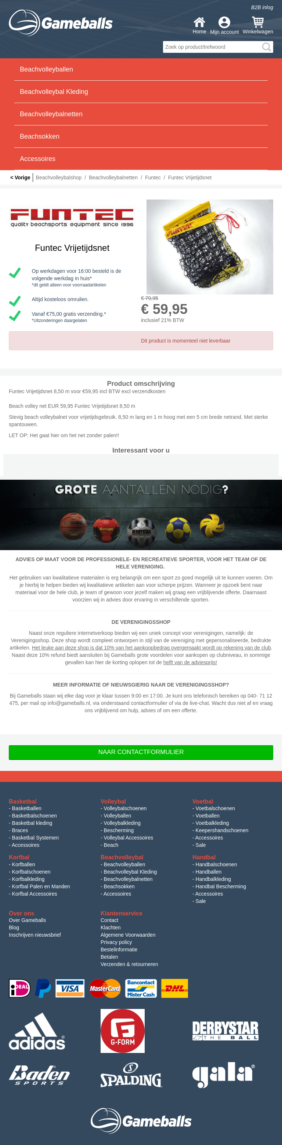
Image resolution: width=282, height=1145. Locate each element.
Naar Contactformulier (141, 752)
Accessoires (25, 845)
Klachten (110, 927)
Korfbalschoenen (31, 872)
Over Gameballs (27, 920)
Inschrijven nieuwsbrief (35, 935)
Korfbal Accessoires (34, 894)
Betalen (109, 957)
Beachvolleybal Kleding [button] (54, 91)
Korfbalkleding (28, 879)
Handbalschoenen (216, 864)
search (266, 47)
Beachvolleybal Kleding (130, 872)
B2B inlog (262, 7)
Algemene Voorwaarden (128, 935)
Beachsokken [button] (39, 136)
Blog (14, 927)
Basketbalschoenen (34, 816)
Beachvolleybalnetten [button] (51, 114)
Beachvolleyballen (124, 864)
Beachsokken (119, 886)
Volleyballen (117, 816)
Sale (201, 845)
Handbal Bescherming (221, 886)
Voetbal (202, 801)
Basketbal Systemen (35, 838)
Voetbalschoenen (215, 808)
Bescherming (119, 830)
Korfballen (23, 864)
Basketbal (23, 801)
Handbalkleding (213, 879)
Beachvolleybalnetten (128, 879)
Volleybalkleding (122, 823)
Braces (20, 830)
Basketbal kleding (32, 823)
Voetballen (208, 816)
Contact (109, 920)
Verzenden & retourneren (129, 964)
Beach (111, 845)
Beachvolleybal (122, 857)
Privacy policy (116, 942)
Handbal (204, 857)
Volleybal (113, 801)
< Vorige (20, 177)
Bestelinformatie (119, 949)
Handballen (209, 872)
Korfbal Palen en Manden (41, 886)
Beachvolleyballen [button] (46, 69)
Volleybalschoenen (125, 808)
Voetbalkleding (212, 823)
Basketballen (26, 808)
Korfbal (19, 857)
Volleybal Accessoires (128, 838)
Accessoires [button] (37, 158)
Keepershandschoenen (222, 830)
